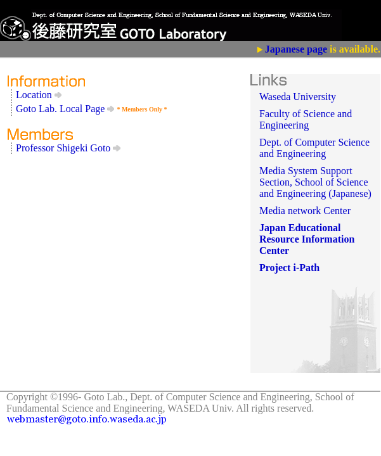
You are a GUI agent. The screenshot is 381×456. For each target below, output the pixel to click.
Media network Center (305, 210)
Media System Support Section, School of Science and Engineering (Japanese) (315, 182)
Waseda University (297, 96)
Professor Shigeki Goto (68, 147)
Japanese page (296, 49)
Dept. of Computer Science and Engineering (314, 148)
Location (38, 94)
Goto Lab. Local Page (65, 108)
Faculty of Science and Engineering (305, 119)
